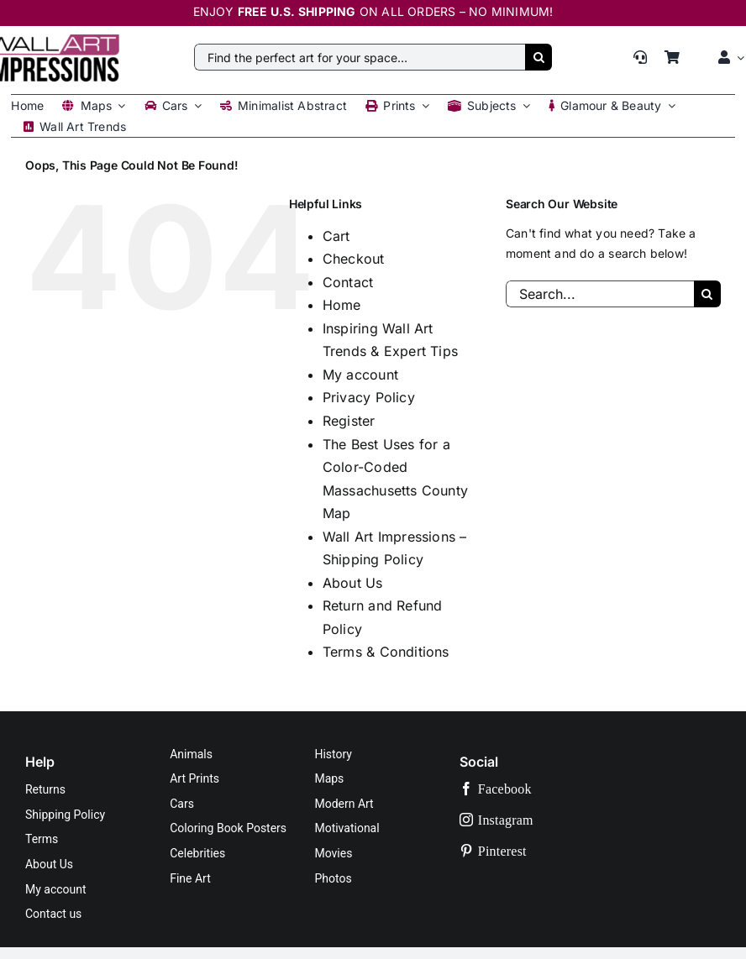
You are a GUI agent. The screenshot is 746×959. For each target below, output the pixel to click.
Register (349, 420)
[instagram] (536, 820)
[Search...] (600, 293)
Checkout (354, 258)
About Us (353, 582)
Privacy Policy (369, 397)
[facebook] (536, 789)
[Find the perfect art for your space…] (359, 57)
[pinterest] (536, 851)
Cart (336, 236)
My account (360, 374)
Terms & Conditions (386, 651)
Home (342, 304)
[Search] (538, 57)
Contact (348, 282)
